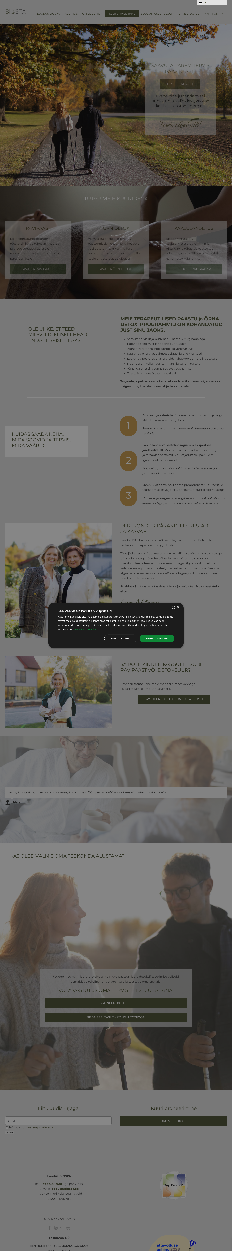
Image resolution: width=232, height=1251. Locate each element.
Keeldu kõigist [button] (121, 638)
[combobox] (173, 607)
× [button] (178, 607)
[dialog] (116, 625)
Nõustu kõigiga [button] (157, 638)
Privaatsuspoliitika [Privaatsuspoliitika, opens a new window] (85, 629)
